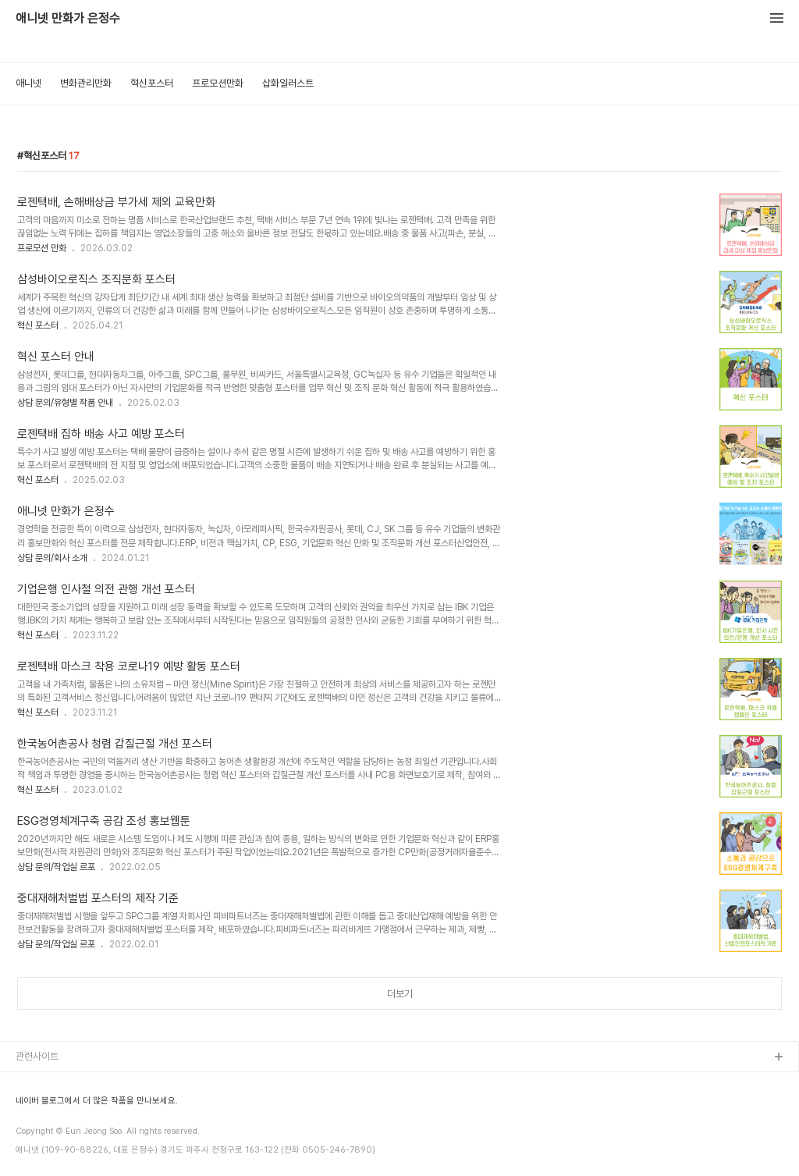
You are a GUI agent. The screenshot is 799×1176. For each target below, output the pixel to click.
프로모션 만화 (41, 248)
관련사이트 (37, 1056)
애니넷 (28, 83)
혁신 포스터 (38, 325)
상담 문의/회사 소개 (52, 557)
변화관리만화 (86, 83)
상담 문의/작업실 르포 (56, 867)
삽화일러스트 (288, 83)
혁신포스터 (151, 83)
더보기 (400, 994)
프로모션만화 (217, 83)
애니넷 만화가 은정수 (68, 19)
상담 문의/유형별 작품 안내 (65, 402)
